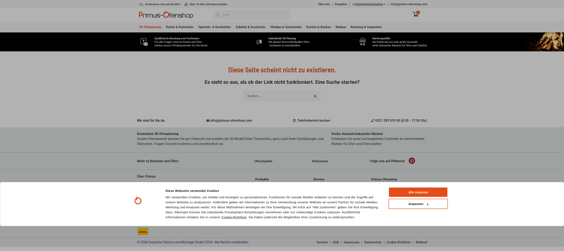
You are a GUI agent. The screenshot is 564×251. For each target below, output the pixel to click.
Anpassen (418, 229)
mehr (224, 195)
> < (368, 4)
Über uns (324, 4)
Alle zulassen (418, 217)
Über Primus (146, 176)
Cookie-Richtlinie (234, 242)
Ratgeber (341, 4)
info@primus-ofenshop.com (408, 4)
